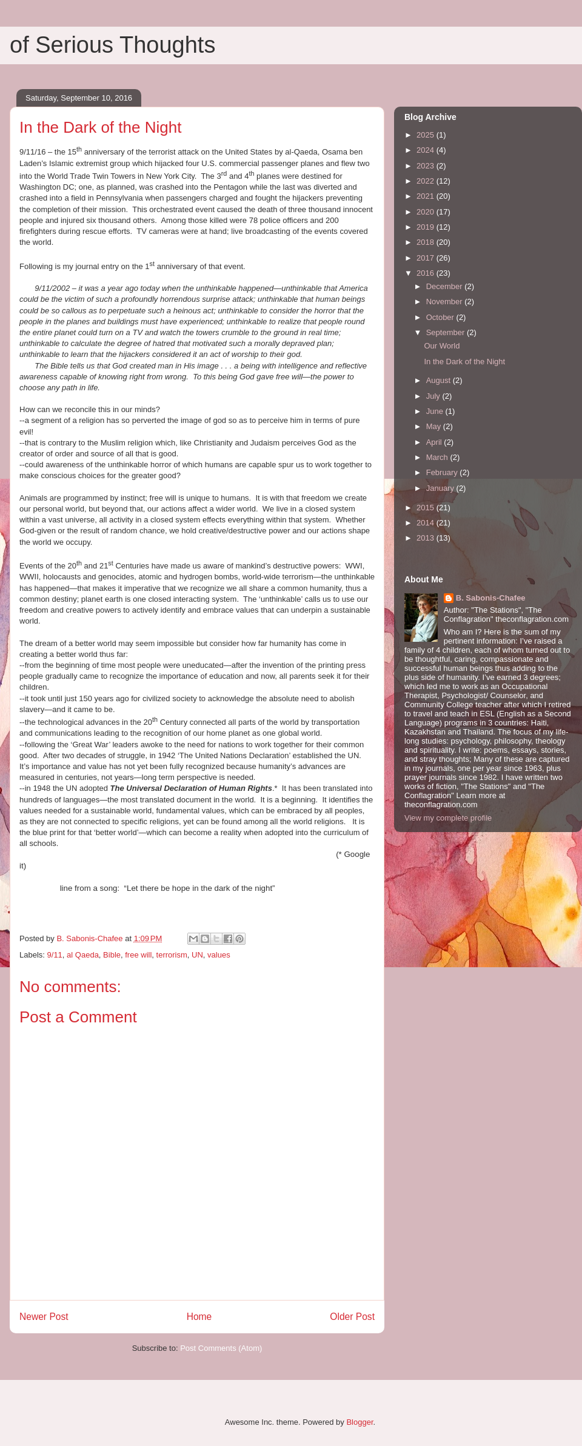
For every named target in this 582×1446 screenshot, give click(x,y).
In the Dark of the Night (464, 361)
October (441, 317)
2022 (426, 180)
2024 (426, 150)
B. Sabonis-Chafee (491, 597)
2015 (426, 507)
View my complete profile (448, 817)
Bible (112, 954)
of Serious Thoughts (112, 45)
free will (138, 954)
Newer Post (44, 1316)
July (434, 396)
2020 (426, 211)
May (434, 426)
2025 (426, 134)
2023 (426, 165)
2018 (426, 242)
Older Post (352, 1316)
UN (197, 954)
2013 (426, 537)
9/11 (54, 954)
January (441, 488)
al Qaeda (83, 954)
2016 (426, 273)
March (438, 457)
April (435, 442)
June (436, 411)
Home (199, 1316)
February (443, 472)
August (439, 380)
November (445, 301)
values (218, 954)
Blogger (359, 1422)
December (445, 286)
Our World (442, 345)
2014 (426, 522)
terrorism (171, 954)
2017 (426, 257)
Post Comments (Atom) (221, 1348)
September (446, 332)
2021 (426, 196)
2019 (426, 227)
